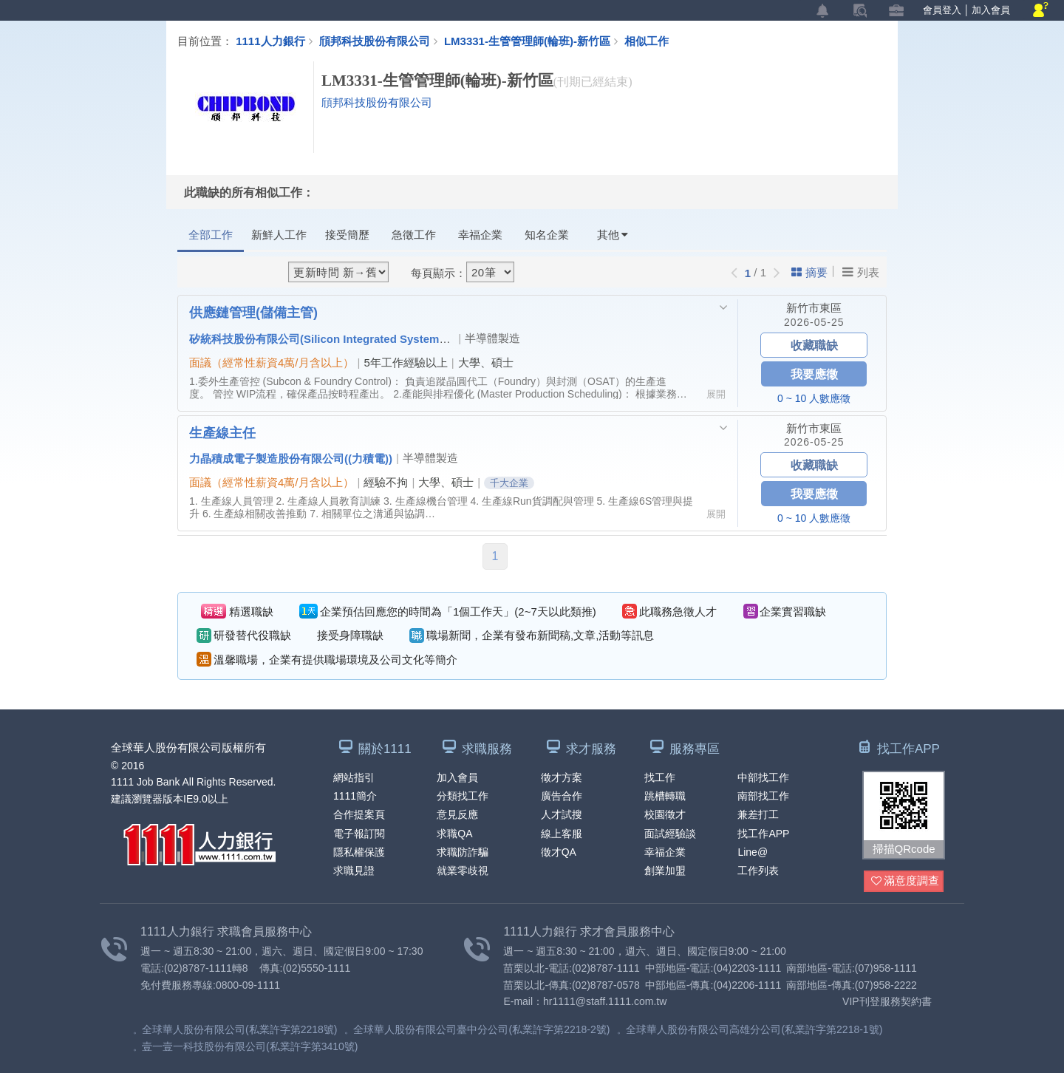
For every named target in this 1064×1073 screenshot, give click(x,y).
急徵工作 (414, 234)
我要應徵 (814, 373)
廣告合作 (561, 796)
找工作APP (763, 833)
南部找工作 (763, 796)
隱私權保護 (359, 852)
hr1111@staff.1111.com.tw (604, 1001)
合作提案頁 (359, 814)
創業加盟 (665, 870)
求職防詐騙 (462, 852)
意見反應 (457, 814)
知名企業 (547, 234)
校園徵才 (665, 814)
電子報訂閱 (359, 833)
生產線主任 (222, 432)
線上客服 (561, 833)
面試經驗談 (670, 833)
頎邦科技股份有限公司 (374, 40)
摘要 (809, 272)
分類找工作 (462, 796)
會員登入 (942, 10)
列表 (860, 272)
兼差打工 (758, 814)
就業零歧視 (462, 870)
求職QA (454, 833)
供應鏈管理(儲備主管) (253, 312)
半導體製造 (492, 338)
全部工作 (210, 234)
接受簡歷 (347, 234)
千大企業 (509, 482)
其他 (612, 234)
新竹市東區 (814, 308)
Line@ (752, 852)
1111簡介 (355, 796)
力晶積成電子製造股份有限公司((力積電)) (290, 458)
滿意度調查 (905, 881)
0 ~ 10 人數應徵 (813, 398)
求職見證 (354, 870)
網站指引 (354, 777)
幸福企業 (480, 234)
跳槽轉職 (665, 796)
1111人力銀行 (270, 40)
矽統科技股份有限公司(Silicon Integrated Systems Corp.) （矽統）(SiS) (371, 338)
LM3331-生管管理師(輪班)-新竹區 (534, 40)
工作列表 (758, 870)
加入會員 (991, 10)
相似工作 (646, 40)
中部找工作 (763, 777)
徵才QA (558, 852)
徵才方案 (561, 777)
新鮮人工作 (279, 234)
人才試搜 (561, 814)
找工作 (659, 777)
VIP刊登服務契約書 (887, 1001)
